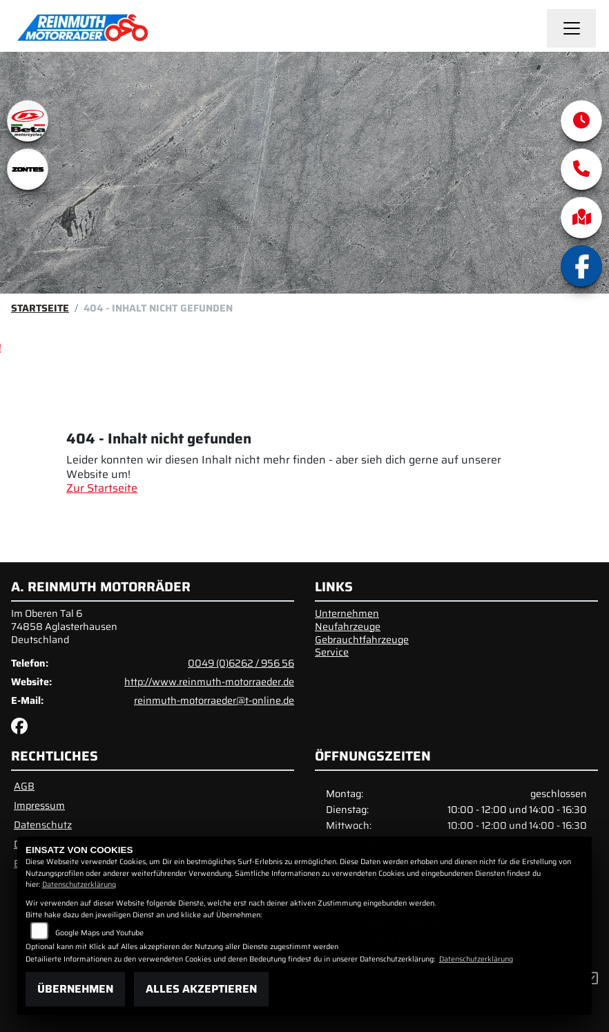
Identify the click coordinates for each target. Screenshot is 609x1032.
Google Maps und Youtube (99, 933)
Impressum (39, 805)
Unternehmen (347, 613)
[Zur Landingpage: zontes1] (27, 169)
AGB (24, 786)
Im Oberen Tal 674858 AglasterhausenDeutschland (64, 626)
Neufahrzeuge (347, 626)
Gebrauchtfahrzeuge (362, 639)
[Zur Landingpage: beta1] (27, 121)
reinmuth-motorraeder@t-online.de (214, 700)
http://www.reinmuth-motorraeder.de (209, 681)
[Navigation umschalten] (571, 28)
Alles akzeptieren (201, 988)
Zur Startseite (101, 488)
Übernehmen (75, 988)
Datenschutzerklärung (79, 884)
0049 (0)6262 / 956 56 (241, 663)
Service (332, 652)
